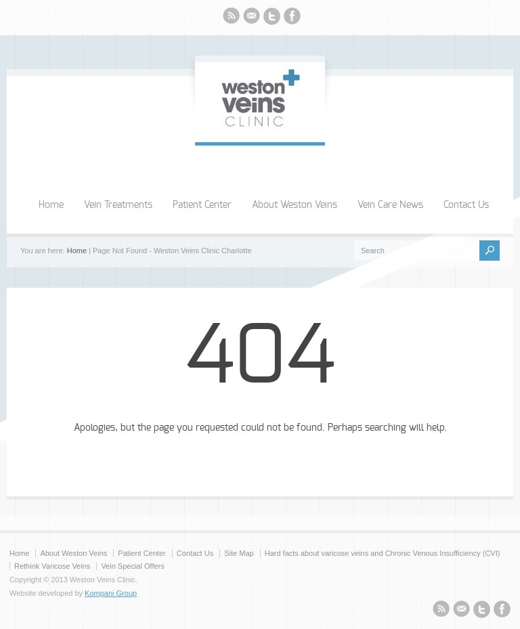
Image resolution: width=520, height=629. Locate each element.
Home (51, 205)
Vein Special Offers (132, 566)
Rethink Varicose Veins (52, 566)
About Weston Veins (294, 205)
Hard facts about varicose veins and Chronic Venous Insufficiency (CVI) (382, 553)
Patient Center (202, 205)
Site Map (238, 553)
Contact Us (466, 205)
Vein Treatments (118, 205)
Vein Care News (390, 205)
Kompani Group (111, 593)
